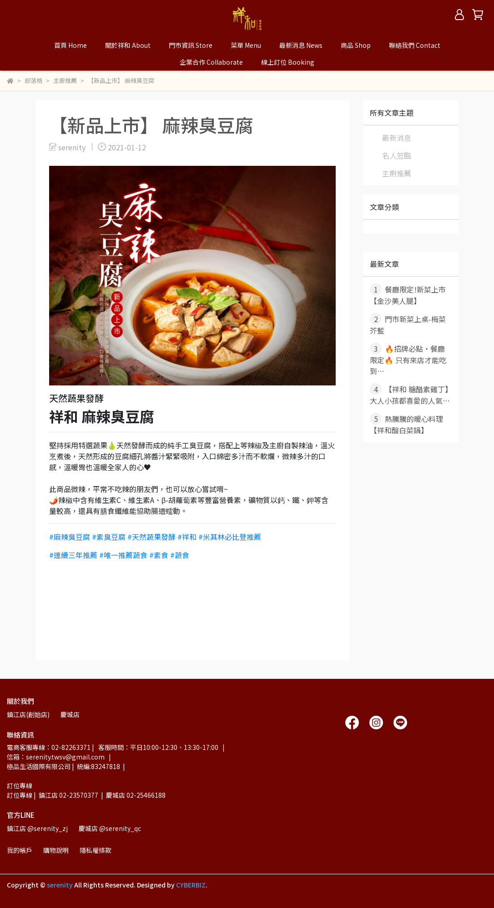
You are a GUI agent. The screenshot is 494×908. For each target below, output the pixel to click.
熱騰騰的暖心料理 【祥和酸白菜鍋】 (406, 424)
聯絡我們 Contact (414, 45)
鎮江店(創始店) (28, 714)
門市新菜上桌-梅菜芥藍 (408, 324)
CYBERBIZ (191, 884)
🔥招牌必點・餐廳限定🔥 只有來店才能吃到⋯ (408, 359)
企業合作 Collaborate (211, 62)
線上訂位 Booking (287, 62)
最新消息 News (301, 45)
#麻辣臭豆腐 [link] (69, 536)
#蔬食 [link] (179, 554)
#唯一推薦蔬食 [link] (123, 554)
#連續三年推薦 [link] (73, 554)
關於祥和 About (128, 45)
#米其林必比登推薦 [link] (229, 536)
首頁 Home (70, 45)
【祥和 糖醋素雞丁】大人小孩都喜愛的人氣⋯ (410, 394)
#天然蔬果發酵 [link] (151, 536)
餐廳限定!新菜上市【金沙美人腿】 (408, 294)
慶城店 (70, 714)
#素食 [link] (158, 554)
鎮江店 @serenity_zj (37, 828)
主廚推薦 (396, 173)
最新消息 (396, 137)
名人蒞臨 (396, 155)
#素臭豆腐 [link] (109, 536)
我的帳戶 (19, 850)
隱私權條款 (95, 850)
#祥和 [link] (187, 536)
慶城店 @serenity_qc (110, 828)
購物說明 (56, 850)
